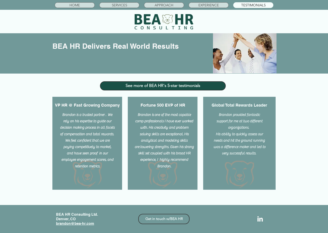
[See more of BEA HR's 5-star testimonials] (163, 85)
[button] (119, 5)
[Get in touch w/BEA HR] (164, 219)
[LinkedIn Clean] (260, 219)
